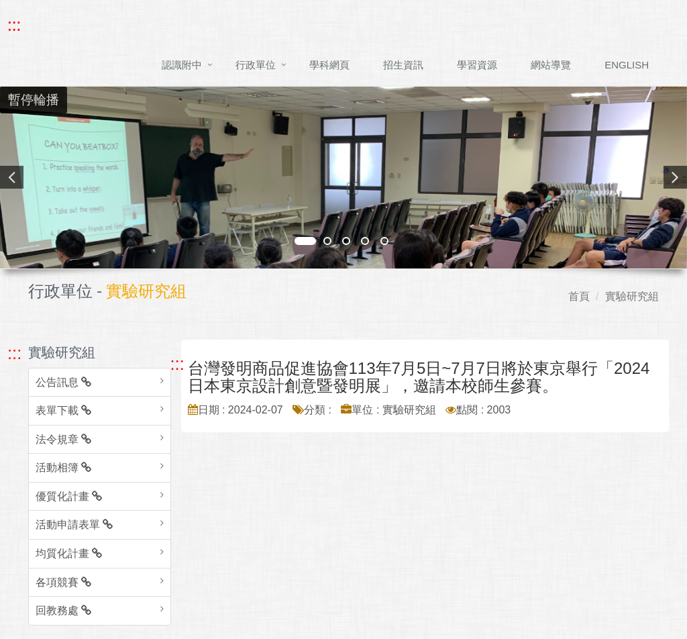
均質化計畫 (69, 553)
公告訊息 (63, 382)
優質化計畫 (69, 496)
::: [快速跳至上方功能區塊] (14, 25)
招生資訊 (403, 64)
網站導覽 (551, 64)
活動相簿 (63, 467)
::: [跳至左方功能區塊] (14, 353)
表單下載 (63, 410)
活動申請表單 (74, 524)
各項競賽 (63, 582)
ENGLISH (626, 64)
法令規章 (63, 439)
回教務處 (63, 610)
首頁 (579, 296)
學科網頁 (329, 64)
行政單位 (255, 64)
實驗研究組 (632, 296)
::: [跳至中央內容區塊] (177, 363)
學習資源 (477, 64)
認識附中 (182, 64)
